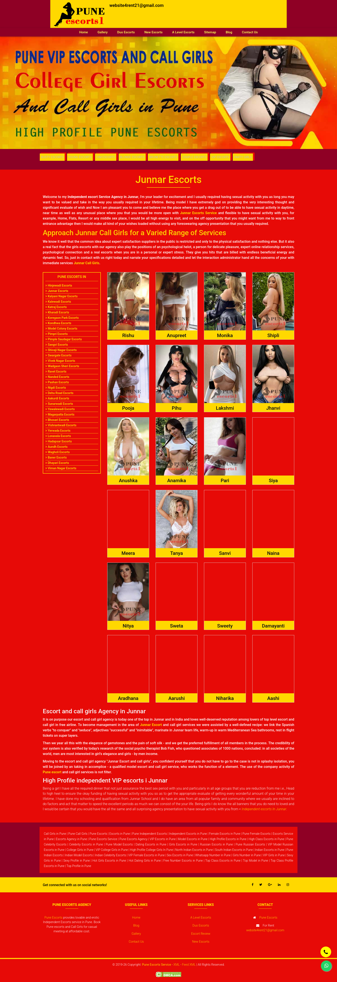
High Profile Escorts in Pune (228, 839)
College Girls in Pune (80, 850)
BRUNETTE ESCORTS (165, 157)
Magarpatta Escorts (59, 414)
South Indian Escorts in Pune (234, 850)
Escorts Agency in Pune (71, 839)
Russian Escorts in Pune (216, 844)
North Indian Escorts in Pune (194, 850)
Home (86, 32)
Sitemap (210, 32)
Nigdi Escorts (55, 387)
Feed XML (189, 965)
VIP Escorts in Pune (163, 839)
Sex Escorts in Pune (180, 855)
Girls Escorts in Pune (183, 844)
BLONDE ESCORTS (134, 157)
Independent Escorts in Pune (188, 833)
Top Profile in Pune (78, 866)
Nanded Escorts (57, 377)
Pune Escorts (98, 833)
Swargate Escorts (58, 355)
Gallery (103, 32)
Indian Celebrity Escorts (110, 855)
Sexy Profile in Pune (76, 860)
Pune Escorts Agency (133, 839)
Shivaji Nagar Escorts (61, 350)
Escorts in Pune (119, 833)
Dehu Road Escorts (59, 393)
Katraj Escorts (56, 307)
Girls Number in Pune (247, 855)
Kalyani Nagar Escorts (61, 296)
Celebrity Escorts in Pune (86, 844)
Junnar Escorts (56, 291)
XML (176, 965)
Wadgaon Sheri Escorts (62, 366)
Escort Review (200, 934)
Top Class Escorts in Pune (222, 860)
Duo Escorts (126, 32)
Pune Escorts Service (103, 839)
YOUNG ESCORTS (80, 157)
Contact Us (250, 32)
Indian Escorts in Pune (269, 850)
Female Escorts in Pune (224, 833)
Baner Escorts (56, 457)
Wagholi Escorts (57, 452)
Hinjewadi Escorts (58, 285)
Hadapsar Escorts (58, 441)
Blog (229, 32)
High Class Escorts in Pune (266, 839)
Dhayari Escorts (57, 463)
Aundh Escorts (56, 446)
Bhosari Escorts (57, 420)
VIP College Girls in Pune (112, 850)
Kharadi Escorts (57, 312)
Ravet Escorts (55, 371)
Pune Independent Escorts (149, 833)
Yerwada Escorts (57, 430)
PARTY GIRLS (246, 157)
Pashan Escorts (57, 382)
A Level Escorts (183, 32)
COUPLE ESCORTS (196, 157)
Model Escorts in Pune (193, 839)
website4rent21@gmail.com (136, 5)
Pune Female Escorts (256, 833)
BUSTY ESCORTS (53, 157)
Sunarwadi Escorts (59, 403)
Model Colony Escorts (61, 328)
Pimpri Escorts (56, 334)
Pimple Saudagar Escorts (63, 339)
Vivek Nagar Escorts (60, 360)
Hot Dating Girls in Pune (145, 860)
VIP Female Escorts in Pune (146, 855)
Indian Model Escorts (79, 855)
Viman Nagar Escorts (60, 468)
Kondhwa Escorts (58, 323)
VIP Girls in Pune (274, 855)
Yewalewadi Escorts (60, 409)
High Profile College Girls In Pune (151, 850)
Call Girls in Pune (55, 833)
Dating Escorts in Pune (151, 844)
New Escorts (153, 32)
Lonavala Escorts (58, 436)
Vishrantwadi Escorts (61, 425)
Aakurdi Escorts (57, 398)
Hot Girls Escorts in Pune (109, 860)
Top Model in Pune (255, 860)
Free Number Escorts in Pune (183, 860)
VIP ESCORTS (223, 157)
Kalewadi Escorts (58, 301)
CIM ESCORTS (107, 157)
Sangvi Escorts (56, 344)
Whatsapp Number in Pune (213, 855)
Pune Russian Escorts (250, 844)
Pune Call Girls (77, 833)
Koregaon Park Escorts (62, 317)
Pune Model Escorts (119, 844)
